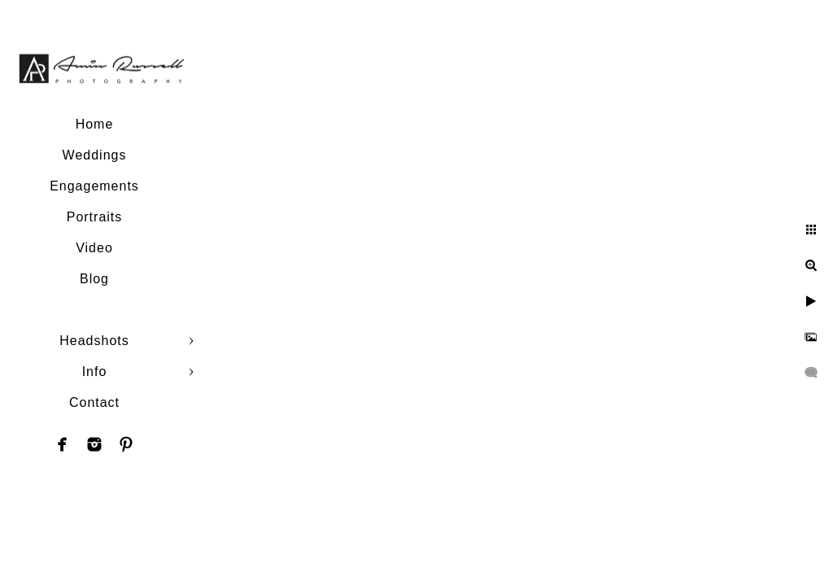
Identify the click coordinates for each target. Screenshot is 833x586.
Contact (94, 402)
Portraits (95, 217)
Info (94, 371)
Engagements (94, 186)
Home (95, 124)
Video (94, 248)
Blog (94, 279)
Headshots (94, 341)
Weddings (95, 155)
